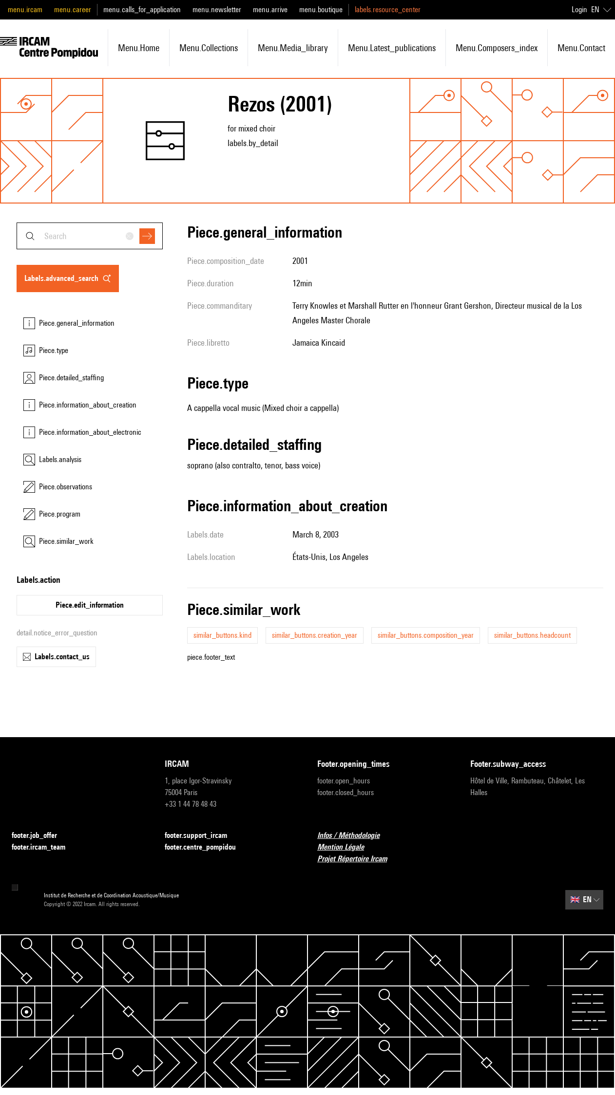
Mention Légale (346, 847)
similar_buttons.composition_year (426, 635)
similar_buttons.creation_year (314, 635)
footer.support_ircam (202, 836)
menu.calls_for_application (142, 9)
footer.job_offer (40, 836)
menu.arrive (270, 9)
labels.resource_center (388, 9)
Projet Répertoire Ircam (358, 859)
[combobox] (90, 236)
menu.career (72, 9)
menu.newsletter (216, 9)
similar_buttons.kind (222, 635)
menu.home (138, 47)
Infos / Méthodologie (354, 836)
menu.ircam (25, 9)
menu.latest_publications (392, 47)
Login (579, 9)
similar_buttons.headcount (532, 635)
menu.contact (581, 47)
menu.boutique (321, 9)
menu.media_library (293, 47)
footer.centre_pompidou (206, 847)
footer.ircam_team (44, 847)
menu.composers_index (497, 47)
